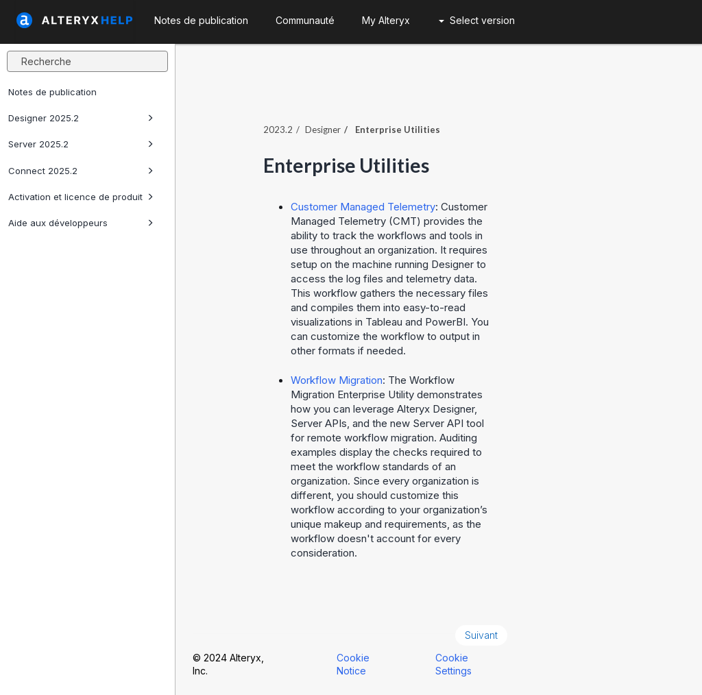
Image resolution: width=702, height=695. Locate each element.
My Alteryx (386, 20)
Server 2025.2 (81, 143)
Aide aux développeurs (81, 222)
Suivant (481, 635)
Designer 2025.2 (81, 117)
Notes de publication (52, 91)
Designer (323, 129)
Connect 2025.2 (81, 170)
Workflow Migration (337, 380)
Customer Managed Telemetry (363, 206)
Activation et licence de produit (81, 196)
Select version (477, 20)
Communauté (305, 20)
